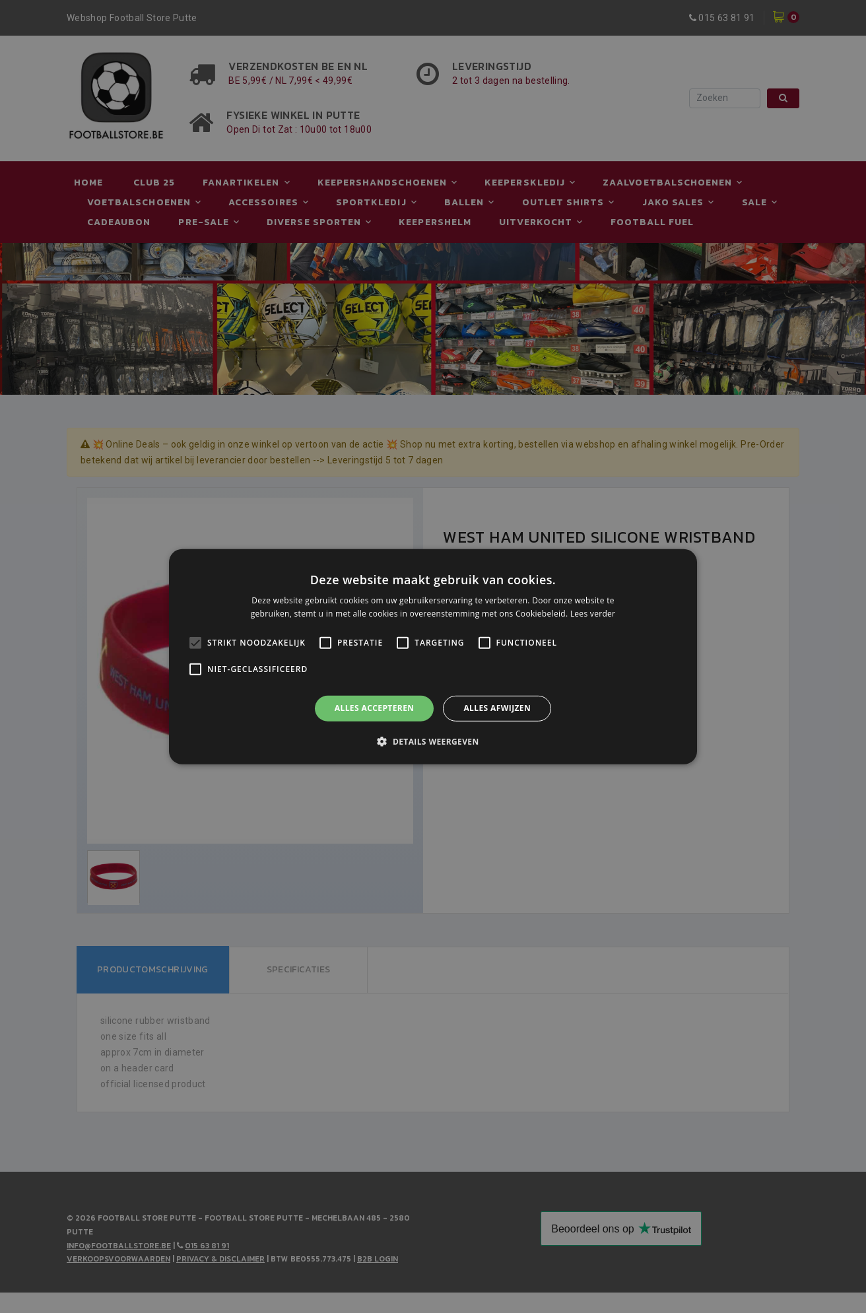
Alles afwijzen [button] (497, 708)
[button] (433, 741)
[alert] (433, 656)
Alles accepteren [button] (375, 708)
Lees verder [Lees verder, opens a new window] (593, 613)
